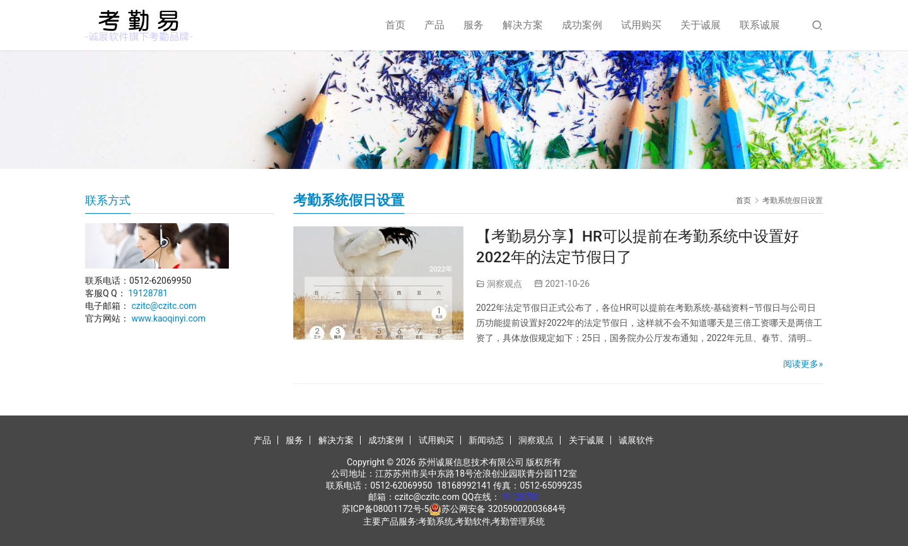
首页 (395, 25)
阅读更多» (803, 364)
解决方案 (523, 25)
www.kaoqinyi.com (168, 318)
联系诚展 (760, 25)
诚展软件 (636, 440)
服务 (473, 25)
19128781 (148, 293)
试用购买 (641, 25)
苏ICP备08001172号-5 (385, 509)
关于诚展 (700, 25)
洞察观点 (504, 284)
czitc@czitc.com (163, 306)
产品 (434, 25)
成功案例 (582, 25)
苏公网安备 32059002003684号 (503, 509)
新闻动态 (486, 440)
